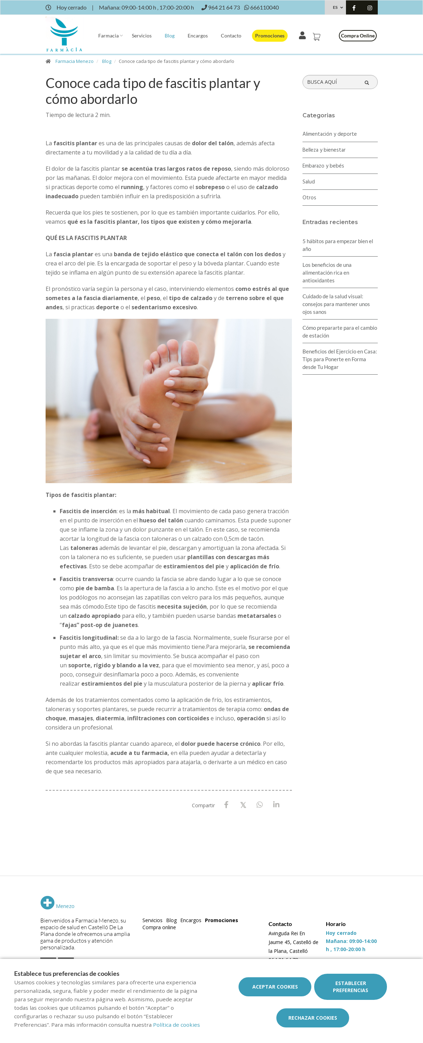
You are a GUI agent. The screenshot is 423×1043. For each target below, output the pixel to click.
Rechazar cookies (312, 1017)
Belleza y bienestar (324, 150)
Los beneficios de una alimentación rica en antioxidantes (327, 272)
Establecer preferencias (350, 987)
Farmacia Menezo (74, 61)
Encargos (198, 36)
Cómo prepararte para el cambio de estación (339, 331)
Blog (170, 36)
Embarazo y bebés (323, 166)
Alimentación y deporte (329, 134)
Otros (309, 198)
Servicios (142, 36)
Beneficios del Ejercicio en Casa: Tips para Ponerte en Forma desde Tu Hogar (339, 359)
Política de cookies (176, 1024)
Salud (308, 182)
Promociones (269, 36)
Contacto (231, 36)
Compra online (358, 36)
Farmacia (108, 36)
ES (335, 7)
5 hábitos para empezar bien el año (337, 245)
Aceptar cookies (275, 986)
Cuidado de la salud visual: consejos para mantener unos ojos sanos (336, 304)
